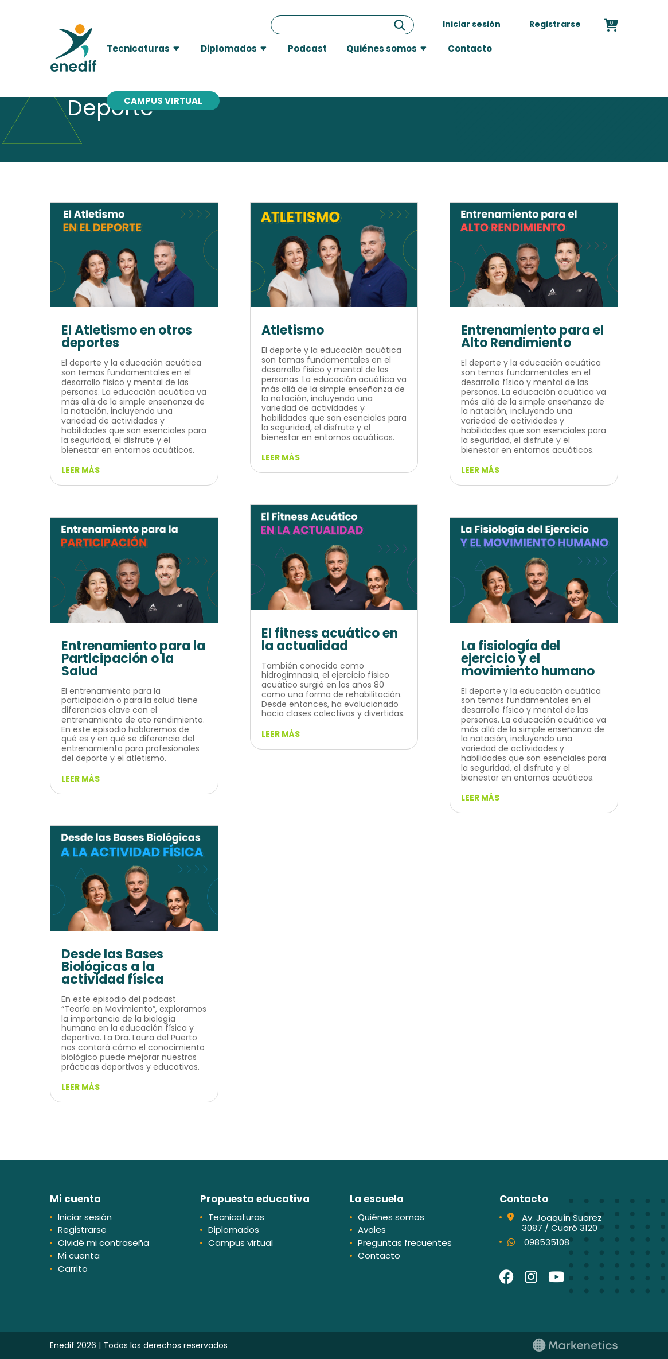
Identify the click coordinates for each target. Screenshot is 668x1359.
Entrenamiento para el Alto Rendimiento (532, 336)
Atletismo (292, 330)
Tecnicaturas (138, 48)
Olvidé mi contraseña (103, 1243)
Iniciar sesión (472, 24)
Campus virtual (163, 101)
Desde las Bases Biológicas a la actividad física (112, 966)
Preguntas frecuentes (405, 1243)
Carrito (73, 1269)
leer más (80, 470)
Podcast (307, 48)
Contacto (470, 48)
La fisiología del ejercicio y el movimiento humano (528, 658)
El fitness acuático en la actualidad (329, 639)
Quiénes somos (381, 48)
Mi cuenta (79, 1255)
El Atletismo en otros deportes (126, 336)
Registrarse (555, 24)
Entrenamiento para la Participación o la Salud (133, 658)
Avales (372, 1230)
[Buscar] (399, 24)
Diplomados (229, 48)
